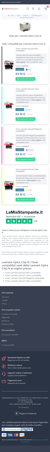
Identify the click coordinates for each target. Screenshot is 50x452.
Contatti (4, 300)
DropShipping (24, 407)
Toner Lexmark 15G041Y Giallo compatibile (27, 170)
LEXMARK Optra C (36, 15)
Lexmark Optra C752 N (26, 17)
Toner (18, 15)
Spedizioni (5, 321)
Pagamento (6, 317)
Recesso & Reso (8, 324)
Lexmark (25, 15)
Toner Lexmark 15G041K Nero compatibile (27, 50)
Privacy (4, 304)
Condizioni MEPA (8, 345)
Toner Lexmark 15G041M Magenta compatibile (29, 130)
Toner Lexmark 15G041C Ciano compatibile (27, 90)
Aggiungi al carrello (25, 79)
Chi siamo (5, 297)
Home (11, 15)
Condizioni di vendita (9, 314)
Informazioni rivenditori (10, 335)
